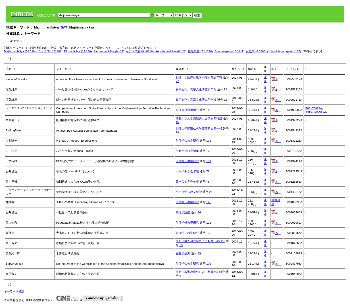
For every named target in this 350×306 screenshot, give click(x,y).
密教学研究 (183, 253)
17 (207, 151)
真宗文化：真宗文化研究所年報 (196, 89)
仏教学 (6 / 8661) (257, 51)
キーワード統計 (14, 291)
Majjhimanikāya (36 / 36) (20, 51)
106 (208, 263)
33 (225, 89)
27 (177, 81)
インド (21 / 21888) (49, 51)
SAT (64, 27)
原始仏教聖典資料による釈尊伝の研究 (200, 241)
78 (207, 171)
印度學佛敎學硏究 (187, 110)
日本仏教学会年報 (187, 171)
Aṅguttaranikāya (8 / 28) (171, 51)
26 (210, 192)
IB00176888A (313, 108)
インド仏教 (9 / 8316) (140, 51)
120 (208, 233)
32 (225, 99)
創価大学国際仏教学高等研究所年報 (199, 77)
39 (199, 253)
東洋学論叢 (183, 212)
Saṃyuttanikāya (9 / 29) (108, 51)
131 (208, 161)
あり (276, 79)
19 (177, 132)
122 (208, 222)
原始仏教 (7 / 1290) (200, 51)
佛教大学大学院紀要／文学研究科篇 (199, 118)
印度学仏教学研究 (187, 140)
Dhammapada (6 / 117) (229, 51)
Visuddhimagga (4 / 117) (285, 51)
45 (177, 122)
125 (208, 202)
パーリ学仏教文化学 (189, 192)
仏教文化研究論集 (187, 151)
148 (208, 110)
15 (181, 245)
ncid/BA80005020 (315, 111)
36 (199, 212)
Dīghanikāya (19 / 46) (78, 51)
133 (208, 140)
